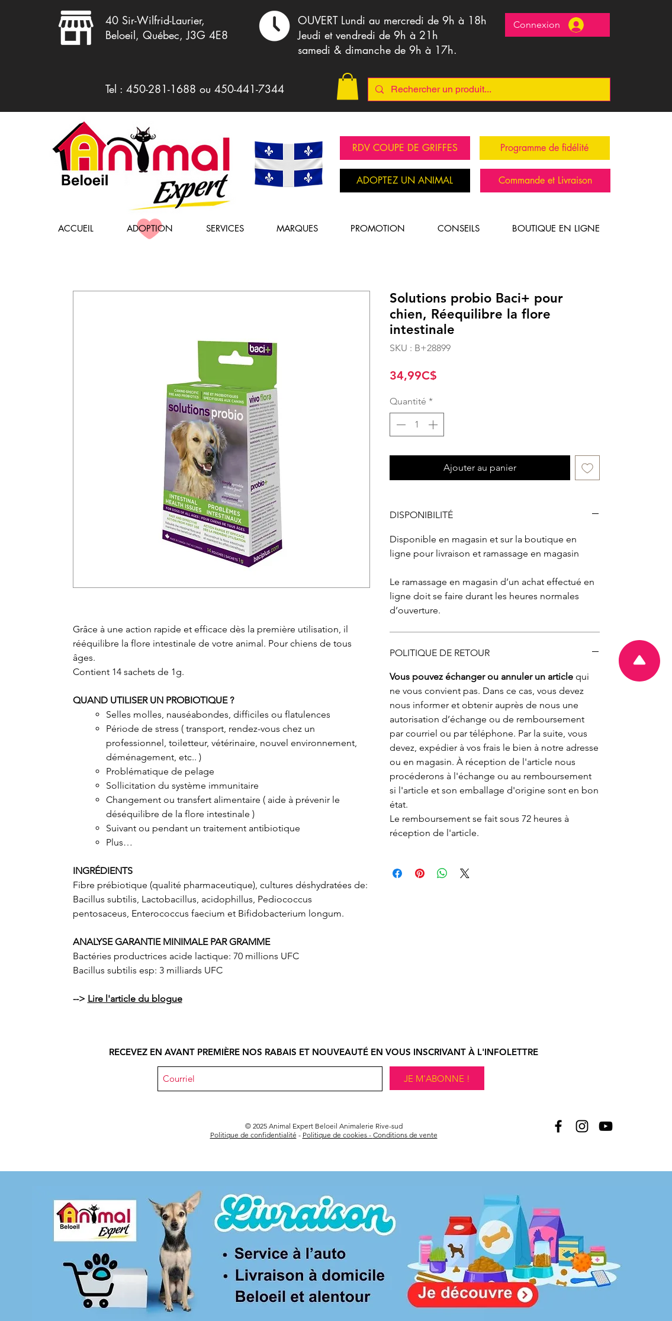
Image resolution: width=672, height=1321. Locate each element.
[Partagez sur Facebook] (397, 873)
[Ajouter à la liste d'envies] (587, 467)
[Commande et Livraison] (545, 180)
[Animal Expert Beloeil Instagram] (582, 1126)
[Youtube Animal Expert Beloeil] (605, 1126)
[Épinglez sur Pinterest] (420, 873)
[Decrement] (399, 424)
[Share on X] (465, 873)
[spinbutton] (417, 424)
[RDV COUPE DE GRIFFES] (405, 148)
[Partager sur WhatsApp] (442, 873)
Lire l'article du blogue (135, 998)
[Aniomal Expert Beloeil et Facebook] (558, 1126)
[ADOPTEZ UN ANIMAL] (405, 180)
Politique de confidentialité (253, 1134)
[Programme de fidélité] (545, 148)
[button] (347, 86)
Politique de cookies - (338, 1134)
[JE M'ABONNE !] (437, 1078)
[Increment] (434, 424)
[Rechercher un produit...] (488, 89)
